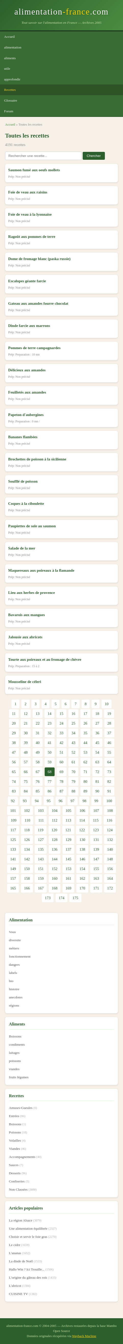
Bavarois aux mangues (26, 615)
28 (109, 723)
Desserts (15, 1173)
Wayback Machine (84, 1336)
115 (96, 820)
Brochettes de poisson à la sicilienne (37, 459)
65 (14, 772)
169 (68, 888)
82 (109, 781)
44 (85, 743)
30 (26, 733)
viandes (14, 1069)
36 (97, 733)
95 (49, 801)
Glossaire (10, 100)
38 (14, 743)
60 (62, 762)
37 (109, 733)
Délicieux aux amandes (27, 370)
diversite (15, 940)
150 (27, 869)
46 (109, 743)
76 (38, 781)
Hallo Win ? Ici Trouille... (26, 1269)
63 (97, 762)
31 (38, 733)
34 (73, 733)
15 (61, 714)
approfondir (12, 79)
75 (26, 781)
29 (14, 733)
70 (73, 772)
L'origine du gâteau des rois (28, 1277)
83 (14, 791)
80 (85, 781)
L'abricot (15, 1286)
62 (85, 762)
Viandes (14, 1149)
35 (85, 733)
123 (96, 830)
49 (38, 752)
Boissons (15, 1036)
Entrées (14, 1116)
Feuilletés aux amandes (27, 392)
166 (27, 888)
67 (38, 772)
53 (85, 752)
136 (55, 849)
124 (110, 830)
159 (41, 878)
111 (41, 820)
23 (50, 723)
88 (73, 791)
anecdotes (15, 997)
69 (62, 772)
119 (40, 830)
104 (55, 811)
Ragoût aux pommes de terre (31, 237)
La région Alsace (20, 1220)
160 (55, 878)
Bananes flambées (23, 437)
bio (11, 981)
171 (96, 888)
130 (82, 840)
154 (82, 869)
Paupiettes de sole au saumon (32, 526)
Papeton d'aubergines (26, 415)
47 (14, 752)
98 (84, 801)
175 (75, 898)
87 (62, 791)
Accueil (9, 37)
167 (41, 888)
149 (13, 869)
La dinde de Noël (21, 1261)
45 (97, 743)
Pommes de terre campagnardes (34, 348)
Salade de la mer (21, 548)
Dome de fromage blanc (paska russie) (39, 259)
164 (110, 878)
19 (109, 714)
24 (62, 723)
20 (14, 723)
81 (97, 781)
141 (13, 859)
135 (41, 849)
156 (110, 869)
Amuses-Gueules (20, 1108)
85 (38, 791)
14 (49, 714)
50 (50, 752)
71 (85, 772)
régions (14, 1005)
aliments (10, 58)
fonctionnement (20, 956)
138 (82, 849)
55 (109, 752)
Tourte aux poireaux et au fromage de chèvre (44, 659)
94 (37, 801)
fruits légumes (19, 1077)
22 (38, 723)
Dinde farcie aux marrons (29, 326)
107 (96, 811)
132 (110, 840)
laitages (14, 1053)
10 (106, 704)
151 (41, 869)
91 (109, 791)
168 (55, 888)
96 (61, 801)
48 (26, 752)
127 (41, 840)
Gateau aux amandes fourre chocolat (38, 303)
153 (68, 869)
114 (82, 820)
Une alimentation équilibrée (28, 1228)
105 (68, 811)
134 (27, 849)
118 (27, 830)
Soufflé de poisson (23, 481)
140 (110, 849)
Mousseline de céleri (24, 682)
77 (50, 781)
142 (27, 859)
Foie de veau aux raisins (27, 192)
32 (50, 733)
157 (13, 878)
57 (26, 762)
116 (109, 820)
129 (68, 840)
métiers (14, 948)
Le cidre (14, 1245)
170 (82, 888)
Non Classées (18, 1189)
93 (25, 801)
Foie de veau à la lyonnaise (30, 214)
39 (26, 743)
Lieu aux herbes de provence (31, 593)
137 (68, 849)
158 (27, 878)
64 (109, 762)
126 (27, 840)
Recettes (10, 90)
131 (96, 840)
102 (27, 811)
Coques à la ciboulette (26, 504)
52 (73, 752)
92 (13, 801)
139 (96, 849)
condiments (17, 1044)
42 (62, 743)
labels (13, 973)
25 (73, 723)
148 (110, 859)
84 (26, 791)
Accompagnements (22, 1157)
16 (73, 714)
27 (97, 723)
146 (82, 859)
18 (97, 714)
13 (38, 714)
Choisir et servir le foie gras (28, 1237)
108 (110, 811)
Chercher (94, 156)
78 (62, 781)
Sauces (14, 1165)
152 (55, 869)
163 (96, 878)
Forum (8, 111)
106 (82, 811)
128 (55, 840)
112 (54, 820)
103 (41, 811)
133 (13, 849)
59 (50, 762)
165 (13, 888)
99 (96, 801)
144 (55, 859)
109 (14, 820)
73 (109, 772)
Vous (12, 932)
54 (97, 752)
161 (68, 878)
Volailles (15, 1140)
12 (26, 714)
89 (85, 791)
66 (26, 772)
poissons (15, 1061)
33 (62, 733)
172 (110, 888)
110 (27, 820)
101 (13, 811)
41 (50, 743)
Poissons (15, 1132)
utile (7, 68)
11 (14, 714)
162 (82, 878)
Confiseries (17, 1181)
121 (68, 830)
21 (26, 723)
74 (14, 781)
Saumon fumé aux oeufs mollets (34, 170)
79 (73, 781)
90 (97, 791)
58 (38, 762)
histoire (14, 989)
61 (73, 762)
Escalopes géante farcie (27, 281)
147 (96, 859)
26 (85, 723)
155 (96, 869)
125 (13, 840)
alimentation (12, 47)
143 (41, 859)
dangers (14, 965)
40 (38, 743)
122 (82, 830)
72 (97, 772)
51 (62, 752)
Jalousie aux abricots (25, 637)
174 (62, 898)
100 (109, 801)
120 (54, 830)
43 (73, 743)
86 (50, 791)
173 (48, 898)
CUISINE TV (18, 1294)
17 (85, 714)
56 (14, 762)
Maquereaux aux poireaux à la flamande (41, 570)
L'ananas (15, 1253)
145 (68, 859)
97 (73, 801)
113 (68, 820)
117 (13, 830)
